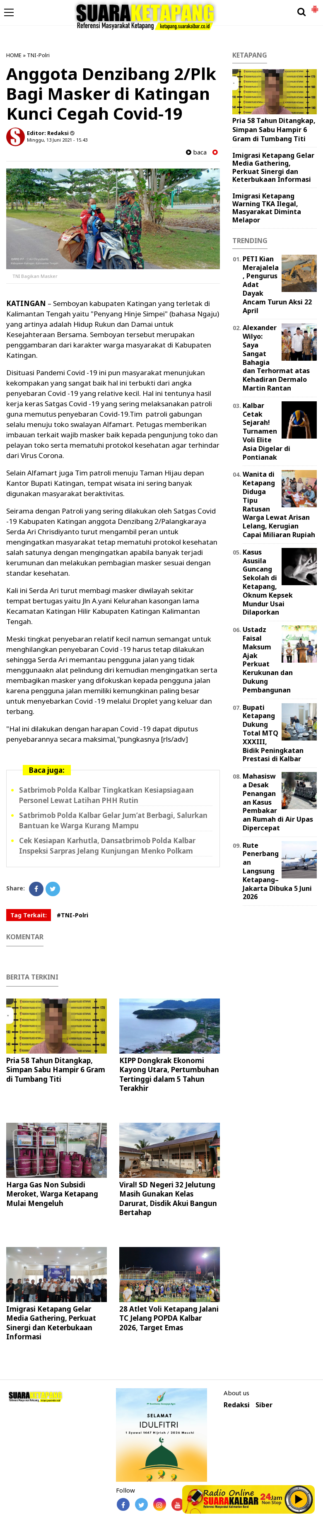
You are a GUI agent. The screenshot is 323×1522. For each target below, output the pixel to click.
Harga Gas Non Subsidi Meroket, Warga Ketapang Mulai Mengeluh (52, 1194)
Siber (264, 1405)
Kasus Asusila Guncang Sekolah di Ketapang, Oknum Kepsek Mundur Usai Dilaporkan (268, 582)
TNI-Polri (38, 55)
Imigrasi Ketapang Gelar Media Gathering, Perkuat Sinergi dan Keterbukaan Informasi (51, 1322)
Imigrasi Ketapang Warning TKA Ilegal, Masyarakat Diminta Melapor (266, 207)
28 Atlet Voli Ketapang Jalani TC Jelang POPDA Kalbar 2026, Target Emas (169, 1318)
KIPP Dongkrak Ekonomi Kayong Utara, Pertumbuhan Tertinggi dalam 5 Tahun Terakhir (169, 1074)
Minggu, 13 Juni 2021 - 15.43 (57, 140)
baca (196, 152)
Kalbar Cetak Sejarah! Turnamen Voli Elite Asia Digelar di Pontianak (266, 431)
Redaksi (237, 1405)
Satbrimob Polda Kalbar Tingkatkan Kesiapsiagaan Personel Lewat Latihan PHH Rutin (106, 795)
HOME (14, 55)
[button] (315, 6)
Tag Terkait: (28, 915)
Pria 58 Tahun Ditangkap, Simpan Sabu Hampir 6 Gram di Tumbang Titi (55, 1069)
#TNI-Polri (72, 915)
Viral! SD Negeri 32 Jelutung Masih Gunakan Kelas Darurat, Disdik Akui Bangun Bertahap (168, 1198)
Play (299, 1499)
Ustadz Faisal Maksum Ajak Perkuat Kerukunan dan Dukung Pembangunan (268, 660)
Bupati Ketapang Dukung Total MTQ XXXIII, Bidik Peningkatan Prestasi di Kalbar (273, 733)
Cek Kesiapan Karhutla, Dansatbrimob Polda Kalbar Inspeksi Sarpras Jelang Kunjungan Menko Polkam (107, 846)
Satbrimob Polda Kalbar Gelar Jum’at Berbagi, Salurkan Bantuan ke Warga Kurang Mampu (113, 820)
